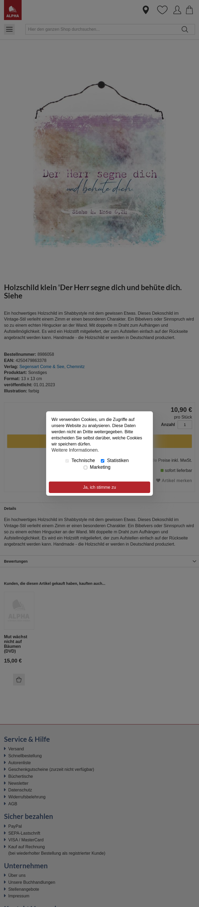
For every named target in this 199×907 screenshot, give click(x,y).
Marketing (97, 467)
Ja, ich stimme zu (99, 487)
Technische (80, 460)
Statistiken (115, 460)
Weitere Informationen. (75, 449)
